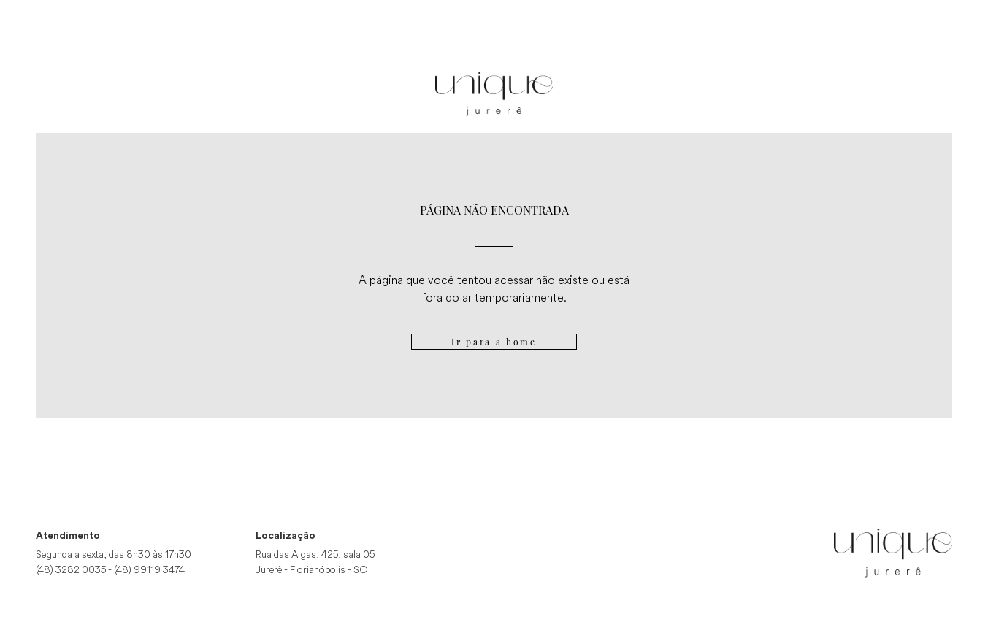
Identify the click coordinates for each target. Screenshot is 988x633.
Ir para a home (493, 342)
